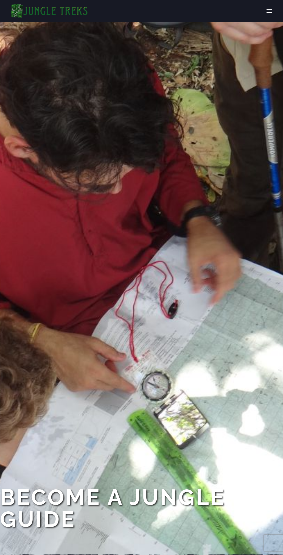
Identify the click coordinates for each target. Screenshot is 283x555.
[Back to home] (49, 11)
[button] (269, 11)
